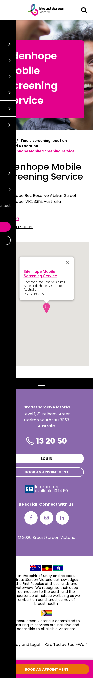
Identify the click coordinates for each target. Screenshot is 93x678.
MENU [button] (46, 383)
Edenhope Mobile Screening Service (40, 273)
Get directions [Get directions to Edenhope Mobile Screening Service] (18, 227)
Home (9, 140)
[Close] (68, 262)
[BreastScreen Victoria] (46, 10)
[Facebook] (31, 518)
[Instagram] (46, 518)
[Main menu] (10, 10)
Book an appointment (47, 472)
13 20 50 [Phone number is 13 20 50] (51, 440)
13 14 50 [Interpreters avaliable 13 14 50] (61, 491)
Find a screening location (44, 140)
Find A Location (24, 145)
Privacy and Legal (23, 644)
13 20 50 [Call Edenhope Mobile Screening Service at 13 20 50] (11, 219)
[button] (84, 9)
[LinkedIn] (62, 518)
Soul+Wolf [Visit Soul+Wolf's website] (77, 644)
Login (46, 458)
